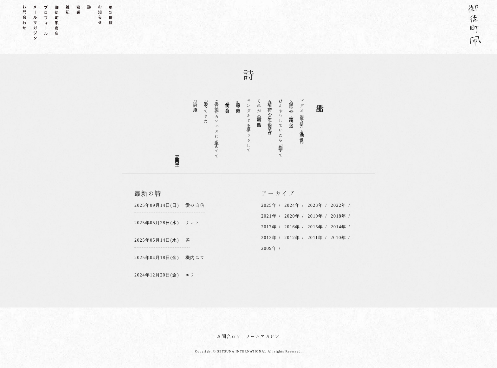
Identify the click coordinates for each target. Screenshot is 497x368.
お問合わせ (229, 336)
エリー (192, 275)
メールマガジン (263, 336)
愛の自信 (195, 205)
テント (192, 222)
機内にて (195, 257)
